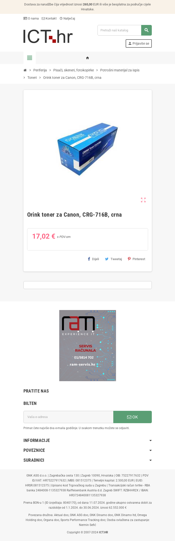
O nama (31, 18)
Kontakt (49, 18)
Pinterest (136, 259)
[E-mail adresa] (68, 417)
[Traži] (124, 30)
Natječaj (67, 18)
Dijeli (93, 259)
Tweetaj (113, 259)
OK (132, 417)
